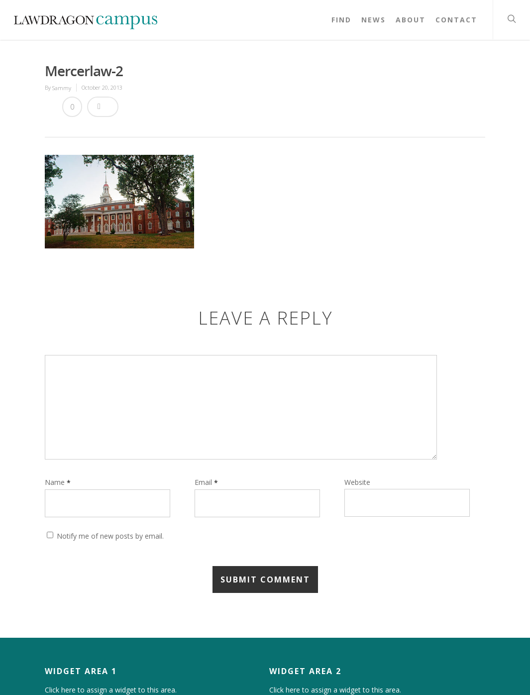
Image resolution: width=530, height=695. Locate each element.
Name (58, 482)
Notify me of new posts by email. (110, 536)
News (373, 19)
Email (206, 482)
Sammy (61, 88)
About (410, 19)
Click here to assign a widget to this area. (111, 690)
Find (341, 19)
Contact (456, 19)
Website (357, 482)
